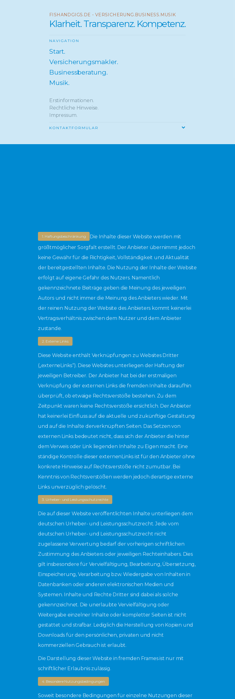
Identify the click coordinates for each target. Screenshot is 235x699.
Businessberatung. (78, 72)
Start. (57, 51)
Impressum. (63, 115)
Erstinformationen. (71, 100)
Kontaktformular (74, 127)
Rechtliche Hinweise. (74, 108)
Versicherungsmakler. (83, 62)
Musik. (59, 82)
